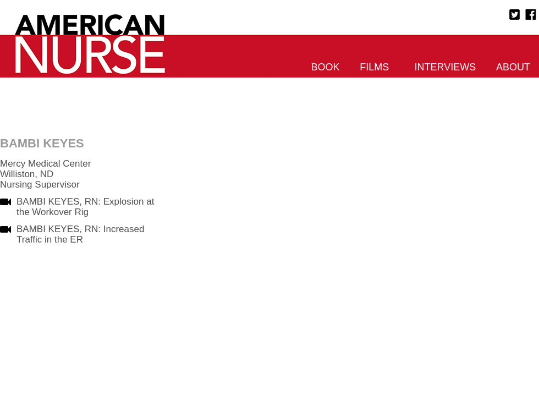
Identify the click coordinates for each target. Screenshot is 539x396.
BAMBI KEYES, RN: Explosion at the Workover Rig (85, 206)
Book (325, 67)
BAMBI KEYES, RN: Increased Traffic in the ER (80, 234)
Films (374, 67)
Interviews (445, 67)
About (513, 67)
